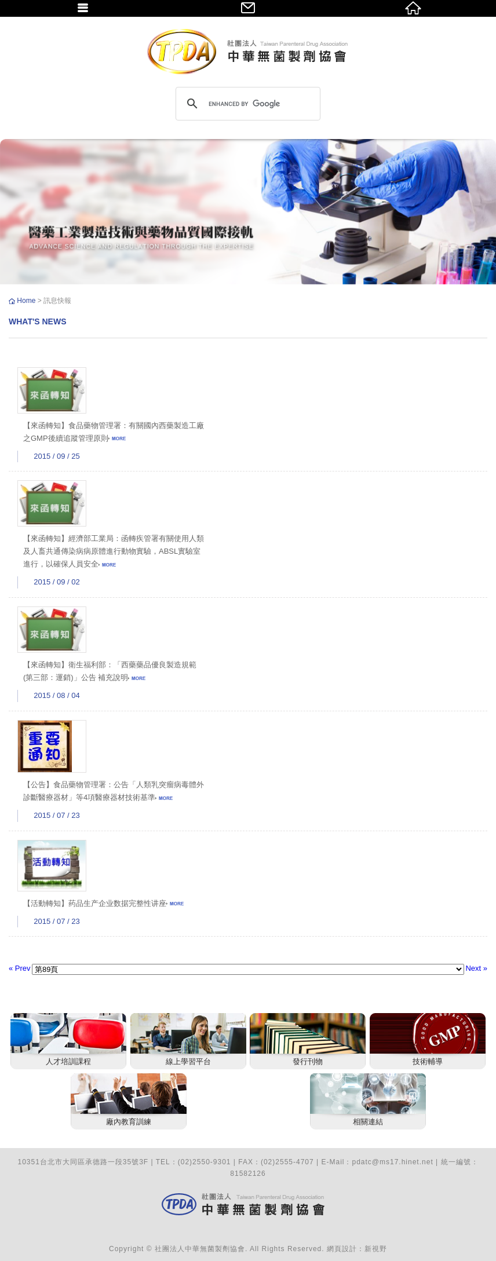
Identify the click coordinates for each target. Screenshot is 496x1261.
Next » (476, 968)
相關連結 (368, 1121)
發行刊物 (308, 1061)
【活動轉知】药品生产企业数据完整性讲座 (103, 903)
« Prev (20, 968)
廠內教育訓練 (128, 1121)
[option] (248, 211)
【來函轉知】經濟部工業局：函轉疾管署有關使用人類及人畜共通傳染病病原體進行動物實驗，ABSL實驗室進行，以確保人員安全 (113, 551)
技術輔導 (428, 1061)
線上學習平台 (188, 1061)
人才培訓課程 (68, 1061)
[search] (246, 104)
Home (27, 301)
